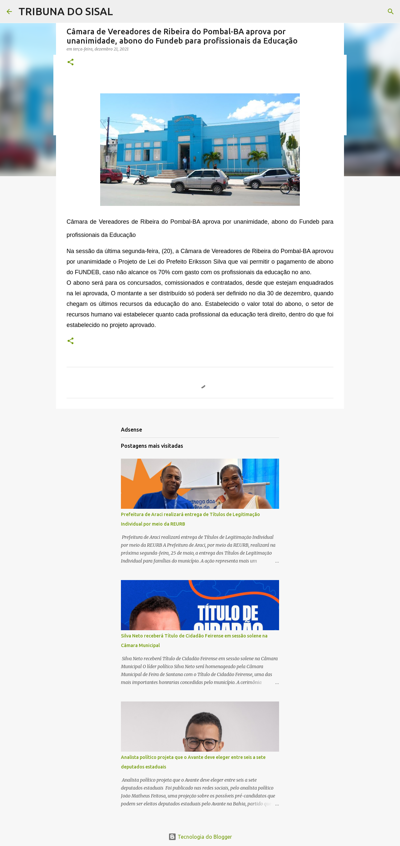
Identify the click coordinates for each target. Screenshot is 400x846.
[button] (70, 62)
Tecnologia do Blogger (200, 837)
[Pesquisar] (391, 11)
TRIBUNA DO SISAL (65, 11)
